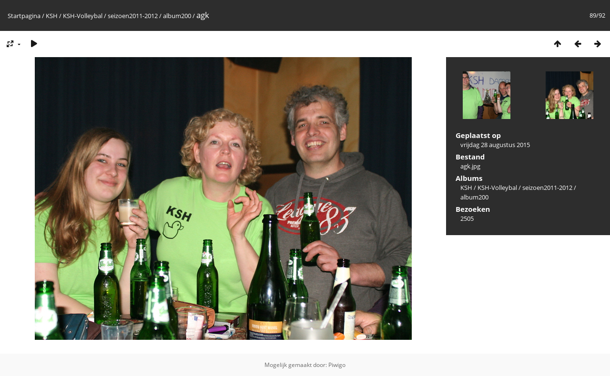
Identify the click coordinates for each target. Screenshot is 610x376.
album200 (177, 15)
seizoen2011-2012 (133, 15)
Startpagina (24, 15)
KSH (52, 15)
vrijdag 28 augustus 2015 (495, 144)
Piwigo (337, 365)
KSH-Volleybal (82, 15)
